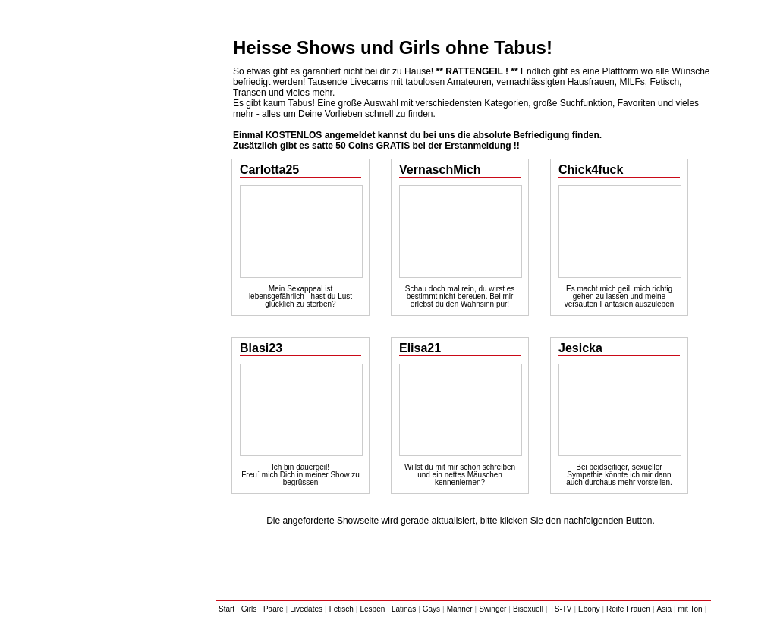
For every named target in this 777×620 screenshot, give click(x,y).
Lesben (372, 609)
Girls (249, 609)
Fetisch (341, 609)
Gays (431, 609)
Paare (273, 609)
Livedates (306, 609)
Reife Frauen (628, 609)
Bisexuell (528, 609)
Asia (664, 609)
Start (226, 609)
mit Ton (690, 609)
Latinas (404, 609)
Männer (460, 609)
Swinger (492, 609)
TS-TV (561, 609)
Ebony (588, 609)
